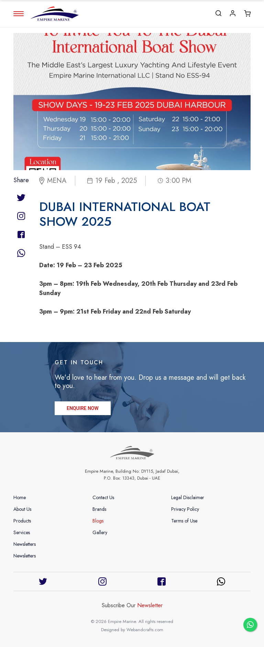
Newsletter (150, 605)
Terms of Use (184, 520)
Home (19, 497)
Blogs (97, 520)
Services (21, 532)
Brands (99, 509)
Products (22, 520)
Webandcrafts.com (144, 629)
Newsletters (24, 544)
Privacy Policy (185, 509)
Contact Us (103, 497)
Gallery (99, 532)
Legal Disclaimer (187, 497)
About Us (22, 509)
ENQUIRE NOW (83, 409)
